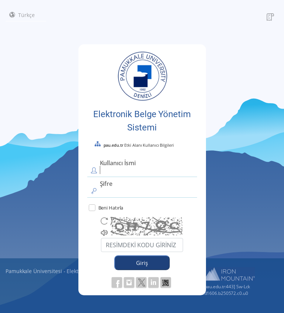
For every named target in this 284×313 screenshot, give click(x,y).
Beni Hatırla (106, 207)
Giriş (142, 262)
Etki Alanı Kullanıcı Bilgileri (139, 145)
